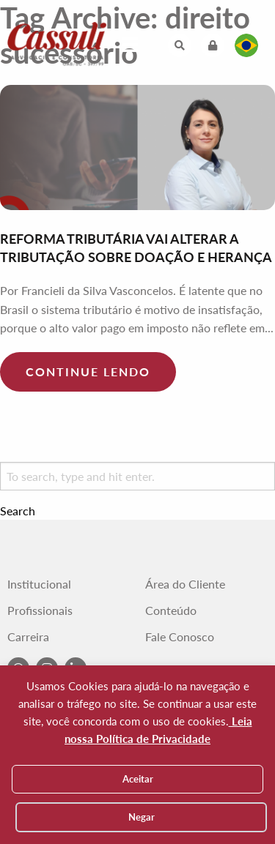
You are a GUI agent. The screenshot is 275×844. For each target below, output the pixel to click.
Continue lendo (88, 371)
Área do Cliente (185, 584)
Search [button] (17, 511)
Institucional (39, 584)
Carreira (28, 637)
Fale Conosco (179, 637)
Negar (141, 817)
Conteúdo (171, 610)
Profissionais (40, 610)
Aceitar (137, 779)
